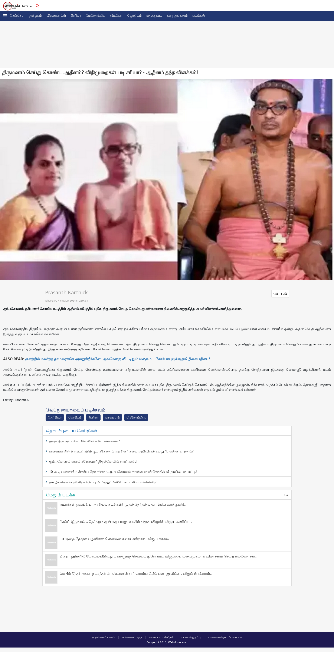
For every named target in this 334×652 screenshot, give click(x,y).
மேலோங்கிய (95, 15)
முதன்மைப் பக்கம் (103, 637)
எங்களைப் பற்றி (132, 637)
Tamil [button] (26, 6)
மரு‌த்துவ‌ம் (112, 417)
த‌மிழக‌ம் (35, 15)
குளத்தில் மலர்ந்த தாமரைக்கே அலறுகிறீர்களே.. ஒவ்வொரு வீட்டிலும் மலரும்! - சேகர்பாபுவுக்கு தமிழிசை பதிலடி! (117, 358)
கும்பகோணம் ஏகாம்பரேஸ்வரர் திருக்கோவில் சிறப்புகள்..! (93, 461)
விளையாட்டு (56, 15)
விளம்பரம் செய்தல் (161, 637)
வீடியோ (116, 15)
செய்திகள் (17, 15)
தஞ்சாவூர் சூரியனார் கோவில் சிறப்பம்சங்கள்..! (84, 441)
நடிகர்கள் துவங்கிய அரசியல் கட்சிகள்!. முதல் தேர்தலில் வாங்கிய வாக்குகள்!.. (123, 504)
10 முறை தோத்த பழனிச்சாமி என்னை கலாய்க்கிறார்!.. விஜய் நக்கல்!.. (115, 538)
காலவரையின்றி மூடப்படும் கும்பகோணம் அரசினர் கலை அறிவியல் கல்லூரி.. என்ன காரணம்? (121, 451)
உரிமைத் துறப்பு (191, 637)
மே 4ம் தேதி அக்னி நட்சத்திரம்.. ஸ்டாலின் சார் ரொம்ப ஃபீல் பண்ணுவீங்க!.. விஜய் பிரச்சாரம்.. (136, 573)
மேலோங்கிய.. (136, 417)
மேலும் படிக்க (60, 495)
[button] (5, 16)
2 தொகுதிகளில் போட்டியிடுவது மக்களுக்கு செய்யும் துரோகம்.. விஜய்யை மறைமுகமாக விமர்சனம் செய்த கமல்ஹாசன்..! (159, 556)
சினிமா (76, 15)
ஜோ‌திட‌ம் (134, 15)
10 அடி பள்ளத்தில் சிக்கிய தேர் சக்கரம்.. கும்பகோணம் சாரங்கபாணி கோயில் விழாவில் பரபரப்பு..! (123, 471)
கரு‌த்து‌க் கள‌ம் (177, 15)
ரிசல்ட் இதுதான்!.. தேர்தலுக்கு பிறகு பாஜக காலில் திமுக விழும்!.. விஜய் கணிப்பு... (126, 521)
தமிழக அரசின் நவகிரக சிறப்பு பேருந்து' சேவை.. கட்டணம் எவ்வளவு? (103, 482)
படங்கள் (198, 15)
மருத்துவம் (154, 15)
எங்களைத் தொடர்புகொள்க (225, 637)
